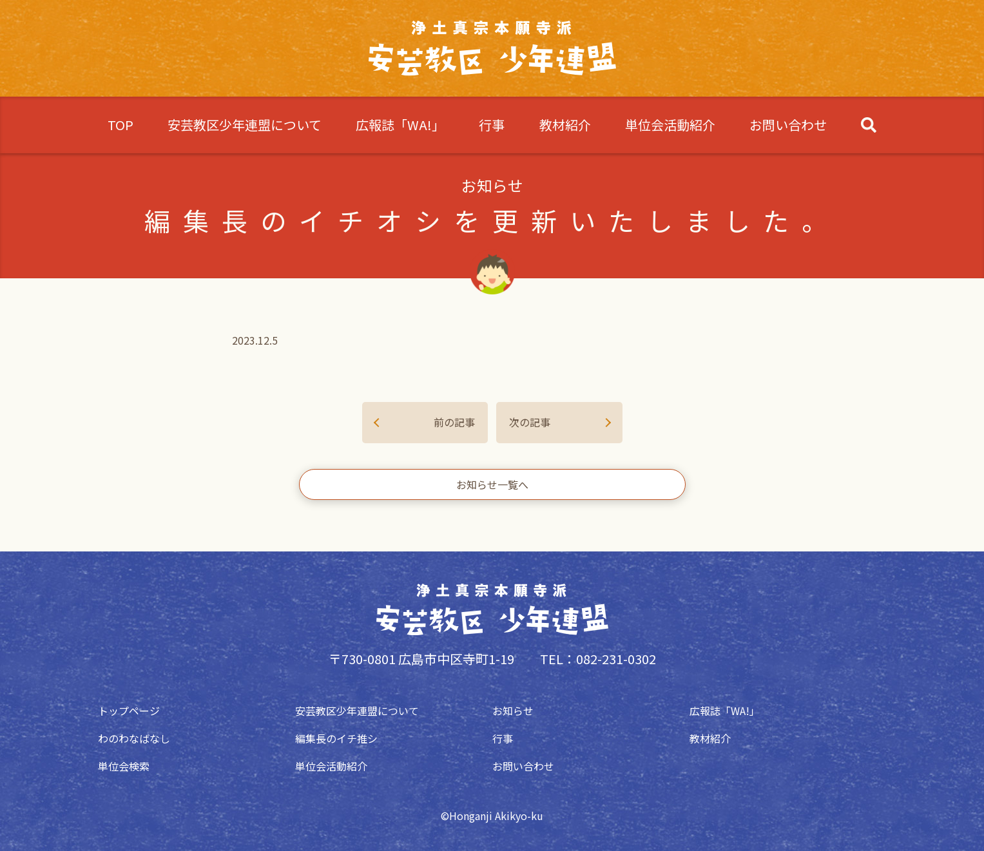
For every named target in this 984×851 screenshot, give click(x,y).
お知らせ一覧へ (492, 484)
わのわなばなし (134, 738)
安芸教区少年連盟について (245, 125)
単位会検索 (124, 766)
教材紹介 (565, 125)
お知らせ (513, 710)
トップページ (129, 710)
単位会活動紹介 (670, 125)
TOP (120, 125)
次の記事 (529, 422)
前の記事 (454, 422)
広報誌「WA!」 (400, 125)
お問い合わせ (788, 125)
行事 (492, 125)
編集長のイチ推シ (336, 738)
